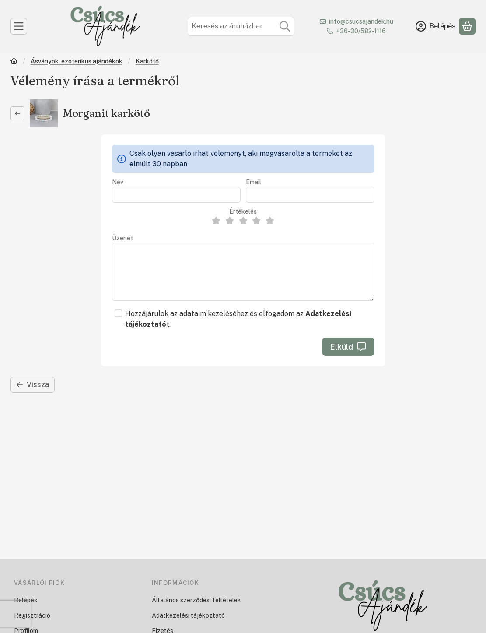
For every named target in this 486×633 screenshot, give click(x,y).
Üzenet (122, 238)
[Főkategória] (13, 62)
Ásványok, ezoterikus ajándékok (76, 61)
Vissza (32, 384)
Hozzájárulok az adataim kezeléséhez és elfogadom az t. (238, 318)
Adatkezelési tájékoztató (188, 615)
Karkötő (147, 61)
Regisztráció (32, 615)
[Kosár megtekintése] (467, 26)
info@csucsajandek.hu (361, 21)
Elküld (348, 347)
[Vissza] (17, 113)
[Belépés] (436, 26)
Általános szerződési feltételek (196, 600)
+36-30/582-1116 (361, 31)
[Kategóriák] (18, 26)
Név (117, 182)
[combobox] (241, 26)
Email (253, 182)
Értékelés (243, 211)
